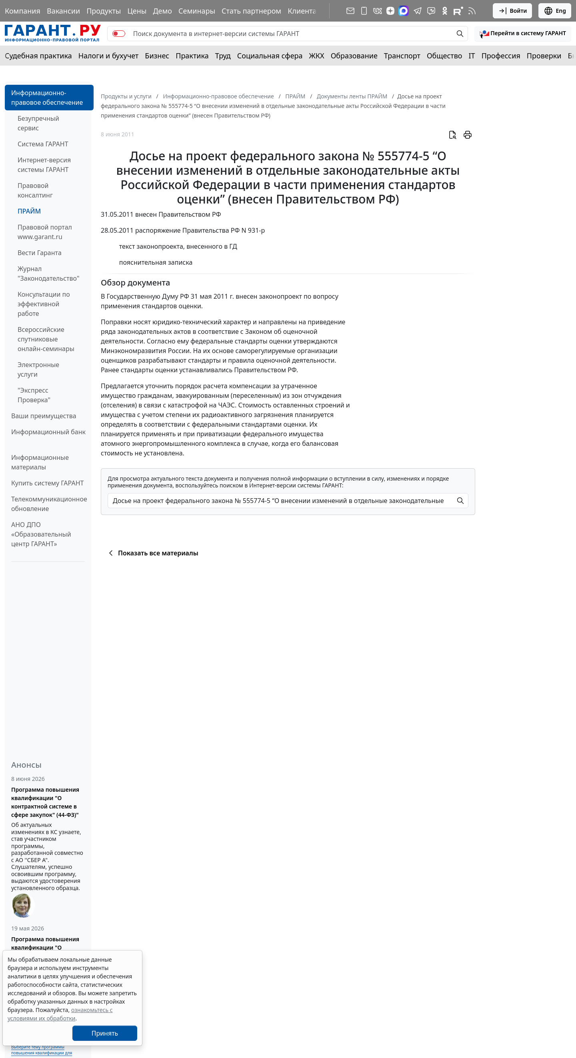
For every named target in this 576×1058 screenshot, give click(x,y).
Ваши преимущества (43, 415)
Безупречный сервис (38, 123)
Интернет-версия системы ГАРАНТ (44, 165)
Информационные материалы (40, 462)
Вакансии (63, 11)
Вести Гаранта (40, 252)
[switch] (118, 33)
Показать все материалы (152, 553)
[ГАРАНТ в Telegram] (417, 11)
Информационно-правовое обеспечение (47, 97)
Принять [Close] (105, 1033)
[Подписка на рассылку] (350, 11)
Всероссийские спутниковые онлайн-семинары (46, 339)
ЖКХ (316, 55)
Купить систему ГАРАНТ (47, 483)
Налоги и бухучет (108, 55)
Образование (354, 55)
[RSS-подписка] (472, 11)
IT (472, 55)
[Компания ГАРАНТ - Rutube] (458, 11)
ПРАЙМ (29, 211)
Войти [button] (512, 11)
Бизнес (157, 55)
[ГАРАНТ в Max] (403, 11)
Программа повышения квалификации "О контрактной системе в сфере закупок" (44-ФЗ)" (45, 802)
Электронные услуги (38, 369)
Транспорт (402, 55)
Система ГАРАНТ (43, 144)
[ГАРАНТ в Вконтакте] (377, 11)
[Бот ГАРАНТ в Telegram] (431, 11)
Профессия (501, 55)
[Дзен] (390, 11)
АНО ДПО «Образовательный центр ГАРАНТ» (41, 534)
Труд (223, 55)
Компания (22, 11)
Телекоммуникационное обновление (49, 504)
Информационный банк (48, 431)
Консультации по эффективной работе (44, 304)
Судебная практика (38, 55)
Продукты (103, 11)
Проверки (544, 55)
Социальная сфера (270, 55)
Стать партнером (251, 11)
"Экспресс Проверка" (34, 395)
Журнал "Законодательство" (49, 273)
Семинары (196, 11)
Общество (444, 55)
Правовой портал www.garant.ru (45, 232)
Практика (192, 55)
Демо (162, 11)
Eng (555, 11)
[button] (522, 33)
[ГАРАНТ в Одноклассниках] (445, 11)
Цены (136, 11)
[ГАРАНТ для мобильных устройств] (364, 11)
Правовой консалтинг (35, 190)
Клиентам (305, 11)
